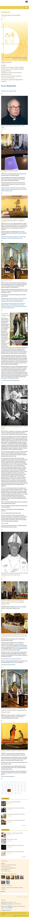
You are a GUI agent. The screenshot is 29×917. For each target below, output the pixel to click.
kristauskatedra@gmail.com (10, 868)
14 (15, 785)
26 (2, 790)
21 (12, 787)
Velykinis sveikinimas (6, 62)
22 (15, 787)
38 (15, 793)
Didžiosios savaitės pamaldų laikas (15, 833)
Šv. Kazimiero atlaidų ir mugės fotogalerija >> (10, 380)
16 (21, 785)
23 (18, 787)
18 (2, 787)
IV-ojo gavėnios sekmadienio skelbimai (16, 814)
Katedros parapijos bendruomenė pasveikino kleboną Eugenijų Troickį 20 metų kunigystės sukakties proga (12, 601)
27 (5, 790)
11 (5, 785)
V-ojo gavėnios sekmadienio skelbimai (15, 808)
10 (2, 785)
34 (2, 793)
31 (18, 790)
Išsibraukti (25, 897)
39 (18, 793)
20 (9, 787)
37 (12, 793)
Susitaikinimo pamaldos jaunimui (9, 171)
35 (5, 793)
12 (9, 785)
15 (18, 785)
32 (21, 790)
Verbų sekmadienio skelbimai (13, 801)
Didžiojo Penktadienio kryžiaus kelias (15, 845)
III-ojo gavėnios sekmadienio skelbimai (16, 820)
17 (25, 785)
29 (12, 790)
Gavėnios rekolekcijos (6, 280)
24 (21, 787)
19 (5, 787)
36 (9, 793)
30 (15, 790)
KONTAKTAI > (4, 861)
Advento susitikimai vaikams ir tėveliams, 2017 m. (14, 750)
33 (25, 790)
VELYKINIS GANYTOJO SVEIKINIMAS (10, 15)
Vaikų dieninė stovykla (12, 839)
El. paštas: (2, 891)
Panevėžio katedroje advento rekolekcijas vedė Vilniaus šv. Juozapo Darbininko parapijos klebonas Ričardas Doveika (14, 710)
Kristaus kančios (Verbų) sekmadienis (15, 851)
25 (25, 787)
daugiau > (24, 825)
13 (12, 785)
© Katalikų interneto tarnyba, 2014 (20, 915)
